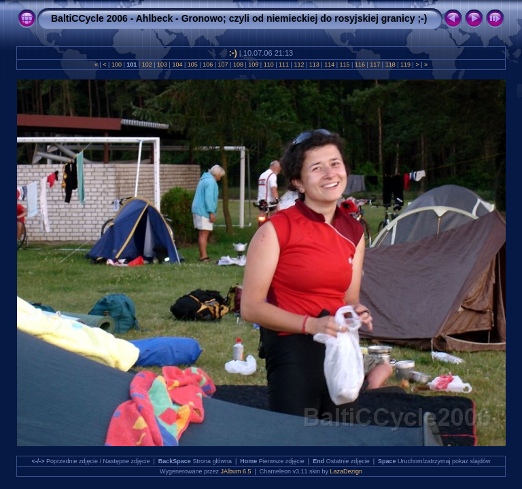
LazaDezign (346, 471)
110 (268, 64)
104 (177, 64)
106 (208, 64)
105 (192, 64)
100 (116, 64)
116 (359, 64)
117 (375, 64)
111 (284, 64)
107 (223, 64)
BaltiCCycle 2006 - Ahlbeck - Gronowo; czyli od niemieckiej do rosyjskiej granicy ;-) (239, 18)
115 (344, 64)
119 (406, 64)
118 (390, 64)
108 (238, 64)
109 (253, 64)
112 (299, 64)
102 (147, 64)
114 (329, 64)
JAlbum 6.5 (236, 471)
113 (314, 64)
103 (162, 64)
